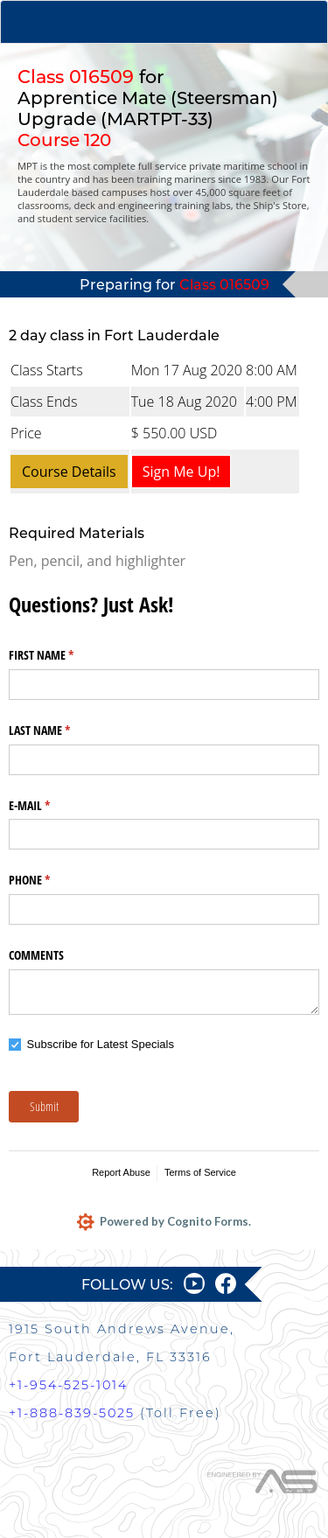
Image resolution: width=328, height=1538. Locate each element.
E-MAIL (50, 805)
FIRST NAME (62, 655)
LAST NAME (60, 730)
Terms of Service (200, 1172)
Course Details (69, 471)
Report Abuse (121, 1172)
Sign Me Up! (181, 471)
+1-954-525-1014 (68, 1385)
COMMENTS (36, 955)
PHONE (50, 880)
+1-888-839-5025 (72, 1413)
